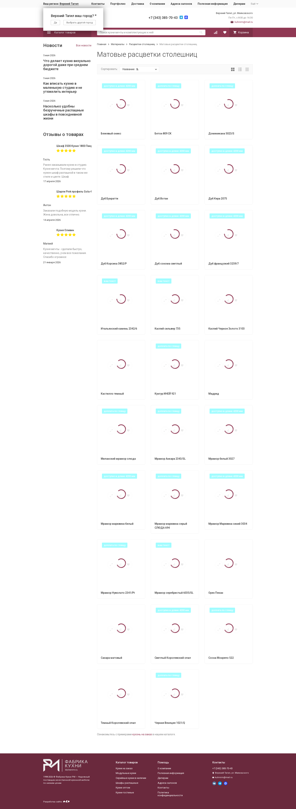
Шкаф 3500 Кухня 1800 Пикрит (73, 145)
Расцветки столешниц (142, 44)
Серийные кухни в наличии (131, 778)
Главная (101, 44)
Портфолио (118, 3)
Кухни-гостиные (125, 792)
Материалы (117, 44)
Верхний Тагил (69, 3)
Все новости (83, 45)
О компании (157, 3)
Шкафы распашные (127, 782)
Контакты (98, 3)
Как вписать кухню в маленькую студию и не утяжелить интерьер (62, 87)
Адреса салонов (181, 3)
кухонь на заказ (142, 734)
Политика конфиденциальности (170, 794)
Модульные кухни (126, 773)
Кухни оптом (123, 787)
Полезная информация (213, 3)
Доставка (137, 3)
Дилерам (239, 3)
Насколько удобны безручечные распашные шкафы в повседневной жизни (63, 112)
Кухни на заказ (124, 768)
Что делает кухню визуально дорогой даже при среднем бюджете (67, 65)
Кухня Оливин (65, 230)
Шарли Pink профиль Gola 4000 (73, 191)
